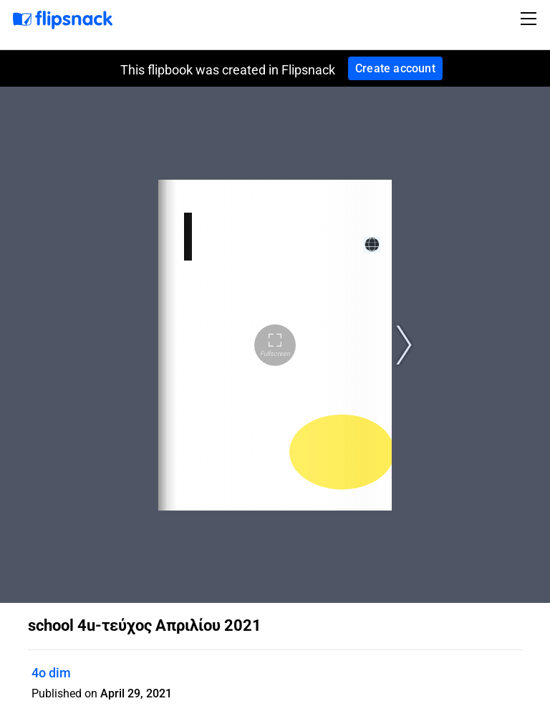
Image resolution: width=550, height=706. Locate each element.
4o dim (51, 672)
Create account (395, 68)
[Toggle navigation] (530, 18)
